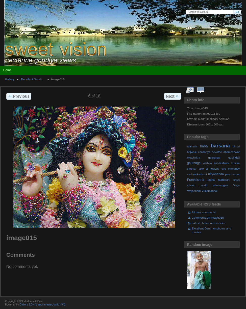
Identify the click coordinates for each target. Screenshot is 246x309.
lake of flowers (209, 168)
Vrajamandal (209, 190)
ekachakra (193, 157)
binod (236, 146)
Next (172, 96)
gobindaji (234, 157)
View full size (189, 90)
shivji (236, 179)
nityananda (216, 174)
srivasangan (220, 185)
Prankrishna (195, 180)
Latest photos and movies (208, 223)
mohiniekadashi (197, 174)
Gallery (9, 79)
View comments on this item (200, 90)
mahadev (234, 168)
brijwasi (191, 151)
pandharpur (232, 174)
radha (211, 179)
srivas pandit (197, 185)
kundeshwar (221, 163)
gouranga (194, 163)
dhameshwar (232, 151)
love (223, 168)
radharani (224, 179)
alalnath (192, 146)
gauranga (214, 157)
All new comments (204, 212)
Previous (19, 96)
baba (204, 146)
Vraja (236, 185)
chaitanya (204, 151)
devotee (217, 151)
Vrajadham (194, 190)
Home (7, 70)
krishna (207, 163)
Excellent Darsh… (33, 79)
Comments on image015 (208, 217)
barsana (220, 145)
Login (238, 4)
